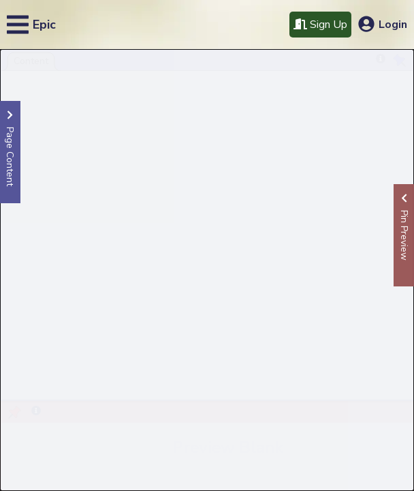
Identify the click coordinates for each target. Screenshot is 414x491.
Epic (44, 24)
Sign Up (320, 24)
